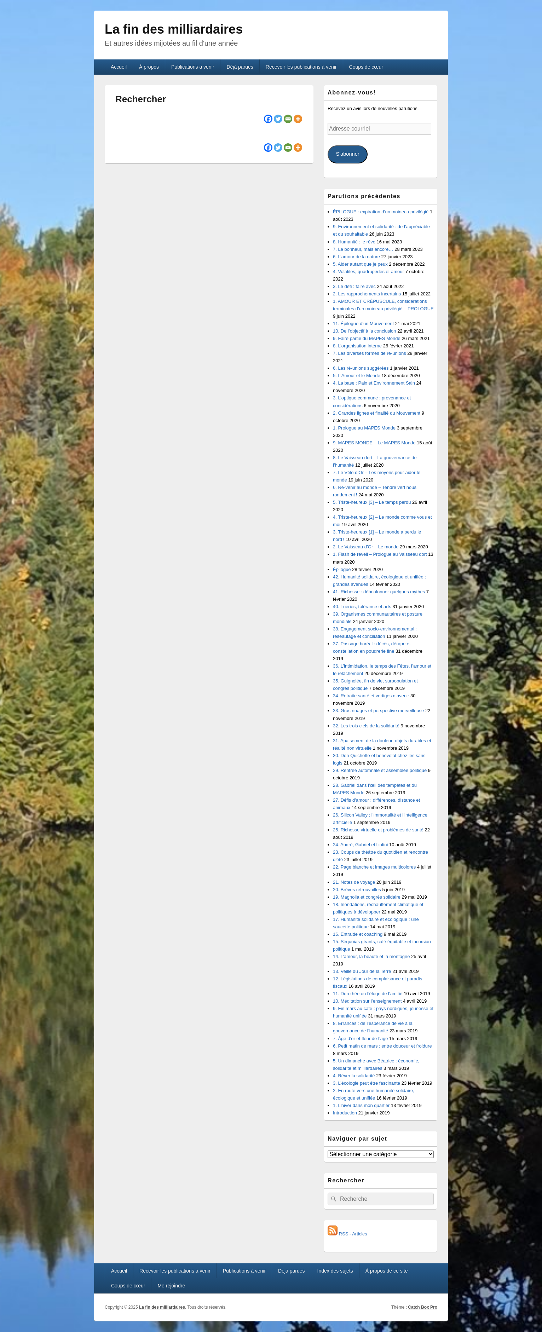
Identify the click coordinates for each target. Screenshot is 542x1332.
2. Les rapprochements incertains (367, 293)
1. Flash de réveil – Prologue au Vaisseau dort (380, 554)
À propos (149, 67)
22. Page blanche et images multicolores (374, 867)
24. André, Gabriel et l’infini (360, 844)
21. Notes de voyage (354, 882)
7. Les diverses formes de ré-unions (369, 353)
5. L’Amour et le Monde (356, 375)
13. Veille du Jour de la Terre (362, 971)
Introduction (345, 1112)
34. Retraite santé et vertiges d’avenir (371, 695)
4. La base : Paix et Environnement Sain (374, 383)
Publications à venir (192, 67)
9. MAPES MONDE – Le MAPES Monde (374, 442)
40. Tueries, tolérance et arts (362, 606)
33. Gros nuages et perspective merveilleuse (378, 710)
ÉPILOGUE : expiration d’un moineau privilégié (380, 211)
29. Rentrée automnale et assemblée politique (380, 770)
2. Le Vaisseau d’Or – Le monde (366, 546)
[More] (298, 119)
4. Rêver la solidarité (354, 1075)
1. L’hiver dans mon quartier (361, 1105)
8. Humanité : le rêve (354, 241)
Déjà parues (239, 67)
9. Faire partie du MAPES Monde (366, 338)
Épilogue (342, 569)
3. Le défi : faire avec (354, 286)
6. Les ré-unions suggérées (361, 368)
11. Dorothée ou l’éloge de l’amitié (368, 993)
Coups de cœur (366, 67)
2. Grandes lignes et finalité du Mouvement (376, 413)
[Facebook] (268, 119)
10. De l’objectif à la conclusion (364, 331)
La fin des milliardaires (174, 29)
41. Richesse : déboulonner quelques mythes (379, 591)
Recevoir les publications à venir (301, 67)
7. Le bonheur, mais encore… (363, 249)
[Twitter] (278, 119)
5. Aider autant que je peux (360, 264)
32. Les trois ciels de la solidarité (366, 725)
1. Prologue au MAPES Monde (364, 428)
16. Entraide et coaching (357, 934)
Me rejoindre (171, 1285)
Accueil (119, 67)
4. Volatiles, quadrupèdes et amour (368, 271)
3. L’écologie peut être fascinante (366, 1083)
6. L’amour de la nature (356, 256)
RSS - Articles (347, 1233)
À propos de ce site (386, 1271)
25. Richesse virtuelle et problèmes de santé (378, 829)
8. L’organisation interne (357, 345)
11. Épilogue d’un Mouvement (363, 323)
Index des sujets (335, 1271)
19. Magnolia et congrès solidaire (366, 897)
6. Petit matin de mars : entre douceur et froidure (382, 1046)
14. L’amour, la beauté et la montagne (371, 956)
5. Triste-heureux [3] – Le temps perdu (372, 502)
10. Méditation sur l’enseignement (367, 1001)
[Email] (288, 119)
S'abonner (347, 154)
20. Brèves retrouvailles (357, 889)
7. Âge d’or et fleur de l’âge (360, 1038)
